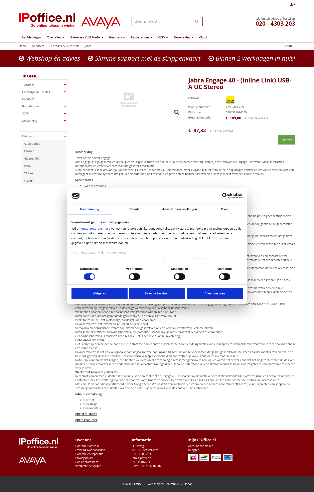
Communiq (172, 484)
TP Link (28, 173)
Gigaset (29, 151)
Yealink (28, 181)
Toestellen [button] (55, 37)
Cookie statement (86, 462)
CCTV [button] (163, 37)
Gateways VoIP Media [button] (86, 37)
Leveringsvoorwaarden (90, 450)
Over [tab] (224, 209)
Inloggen (193, 450)
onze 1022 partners (95, 228)
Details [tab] (135, 209)
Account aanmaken (200, 446)
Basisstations (44, 106)
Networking (44, 121)
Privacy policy (84, 458)
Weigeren (99, 293)
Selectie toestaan (157, 293)
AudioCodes (32, 144)
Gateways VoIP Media (44, 92)
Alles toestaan (214, 293)
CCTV (44, 113)
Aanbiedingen (31, 37)
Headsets (44, 99)
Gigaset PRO (32, 158)
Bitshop (188, 484)
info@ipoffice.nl (142, 458)
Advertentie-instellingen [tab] (179, 209)
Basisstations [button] (141, 37)
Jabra (27, 166)
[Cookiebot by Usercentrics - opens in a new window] (225, 196)
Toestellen (44, 85)
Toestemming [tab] (89, 209)
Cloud (203, 37)
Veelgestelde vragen (88, 466)
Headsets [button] (117, 37)
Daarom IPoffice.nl (87, 446)
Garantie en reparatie (89, 454)
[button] (292, 5)
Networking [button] (183, 37)
